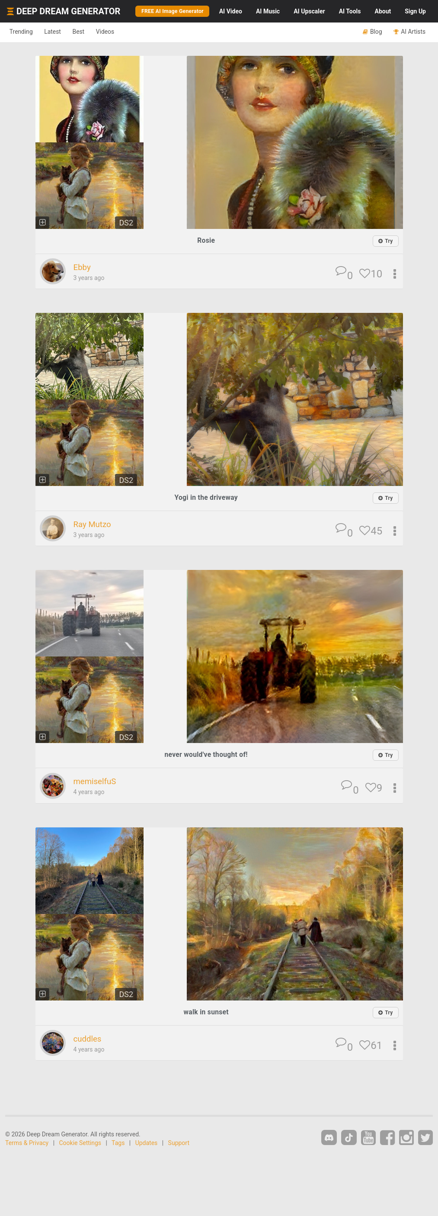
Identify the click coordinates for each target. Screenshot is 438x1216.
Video (230, 11)
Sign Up (415, 11)
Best (92, 32)
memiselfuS (98, 782)
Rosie (206, 240)
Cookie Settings (80, 1143)
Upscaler (309, 11)
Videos (124, 32)
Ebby (83, 267)
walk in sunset (206, 1012)
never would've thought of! (206, 755)
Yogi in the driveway (206, 497)
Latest (61, 32)
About (382, 11)
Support (178, 1143)
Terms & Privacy (26, 1143)
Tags (118, 1143)
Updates (146, 1143)
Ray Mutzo (95, 525)
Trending (24, 32)
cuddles (89, 1039)
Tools (350, 11)
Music (268, 11)
